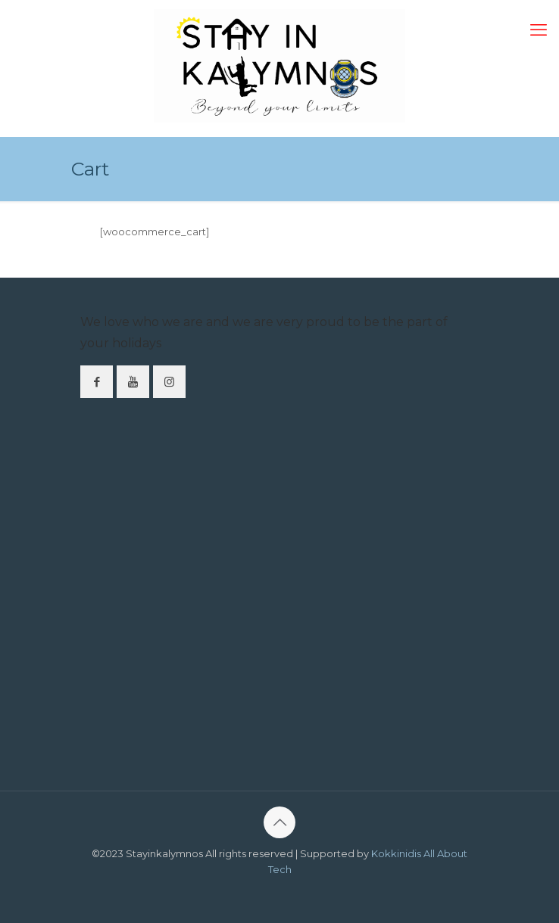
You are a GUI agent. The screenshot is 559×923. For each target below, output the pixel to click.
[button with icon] (96, 381)
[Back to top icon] (279, 822)
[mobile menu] (538, 30)
